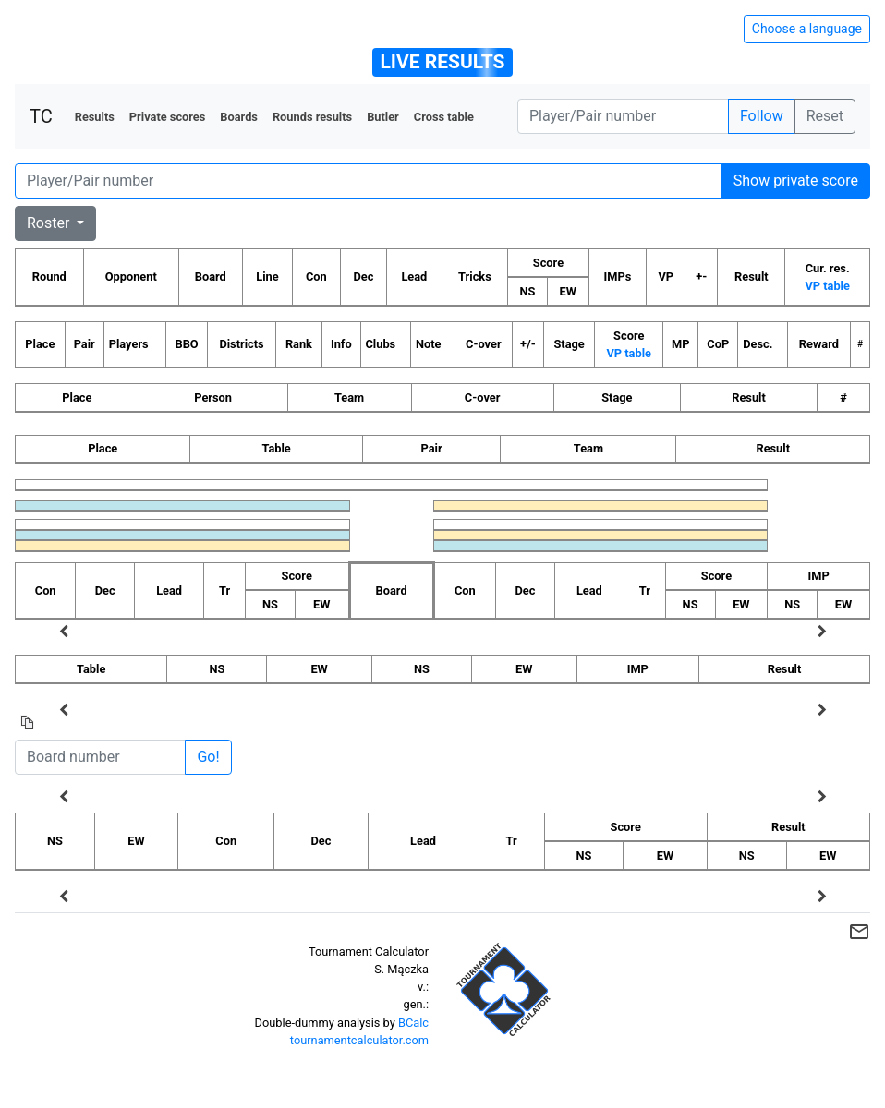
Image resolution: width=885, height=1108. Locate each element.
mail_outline (859, 932)
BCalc (413, 1023)
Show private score (795, 180)
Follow (761, 116)
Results (95, 117)
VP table (827, 286)
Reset (824, 116)
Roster (50, 223)
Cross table (444, 117)
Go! (208, 756)
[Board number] (100, 757)
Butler (383, 117)
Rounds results (312, 117)
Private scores (167, 117)
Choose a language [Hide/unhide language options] (807, 28)
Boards (239, 117)
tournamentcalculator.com (359, 1040)
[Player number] (623, 116)
